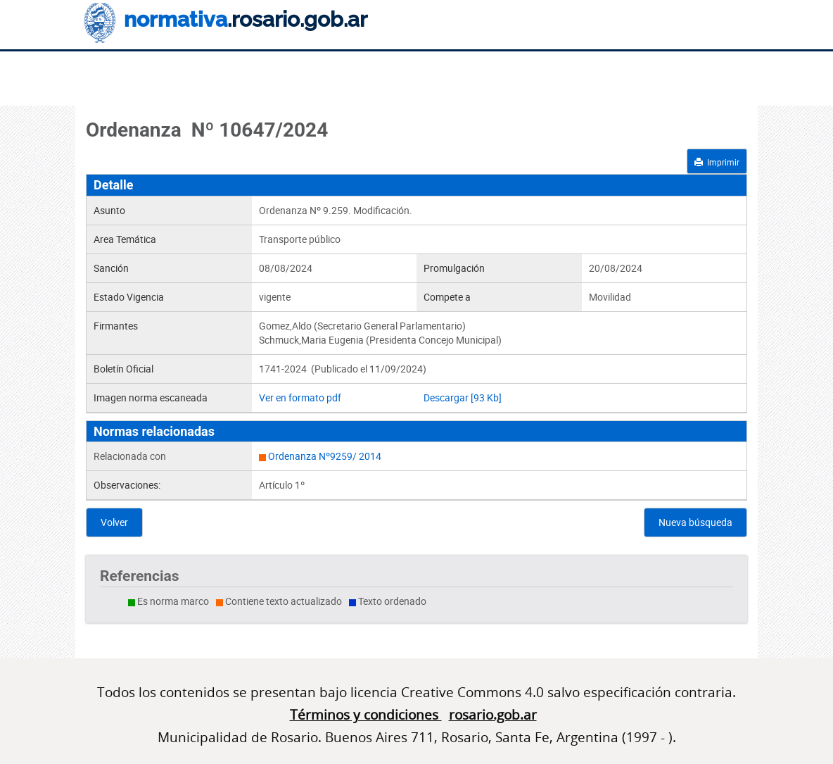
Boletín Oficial (123, 368)
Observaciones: (127, 484)
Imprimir (716, 162)
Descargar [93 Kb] (463, 397)
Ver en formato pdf (300, 397)
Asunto (109, 210)
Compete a (447, 296)
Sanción (111, 268)
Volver (114, 522)
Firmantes (116, 325)
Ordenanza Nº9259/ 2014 (324, 456)
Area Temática (125, 239)
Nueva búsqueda (695, 522)
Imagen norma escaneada (151, 397)
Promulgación (454, 268)
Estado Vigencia (129, 296)
